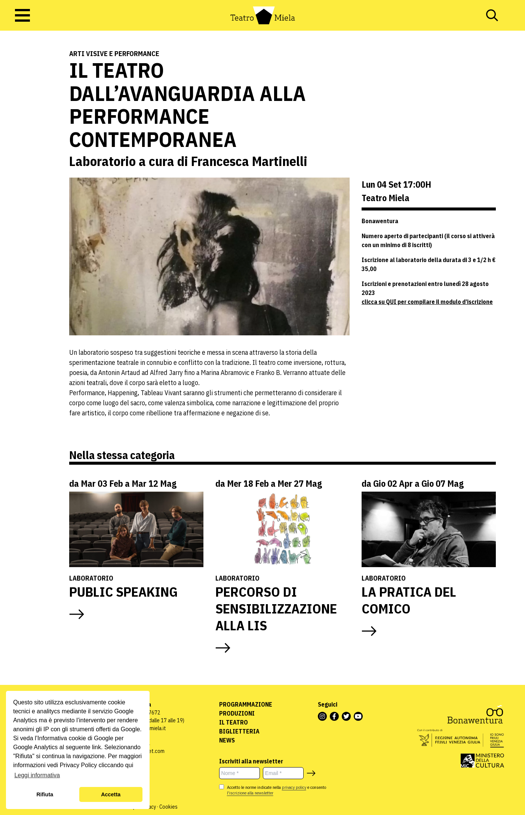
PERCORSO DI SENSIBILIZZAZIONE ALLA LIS (276, 608)
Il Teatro (233, 722)
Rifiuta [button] (44, 794)
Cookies (168, 806)
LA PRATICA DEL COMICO (409, 600)
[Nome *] (239, 773)
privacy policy (294, 787)
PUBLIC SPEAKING (123, 591)
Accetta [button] (110, 794)
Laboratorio (91, 578)
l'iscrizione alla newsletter (250, 793)
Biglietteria (239, 731)
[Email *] (283, 773)
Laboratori (24, 86)
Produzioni (237, 713)
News (227, 740)
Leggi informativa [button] (37, 775)
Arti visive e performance (114, 53)
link (96, 747)
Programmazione (245, 704)
